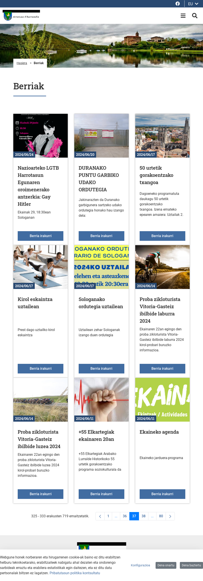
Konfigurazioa (140, 565)
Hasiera (22, 63)
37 (135, 517)
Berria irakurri (46, 235)
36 (126, 517)
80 (162, 517)
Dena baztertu (191, 565)
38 (145, 517)
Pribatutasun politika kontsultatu (75, 573)
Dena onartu (166, 565)
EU (193, 4)
